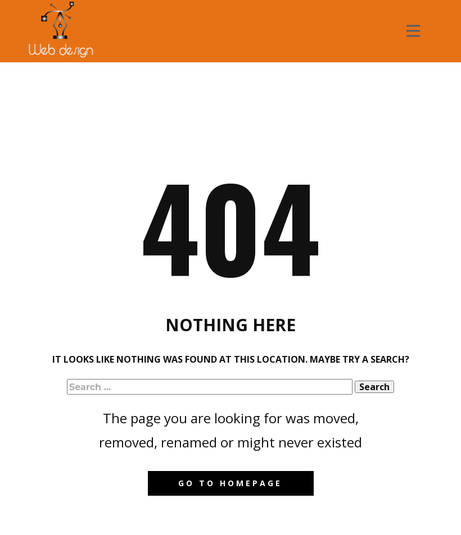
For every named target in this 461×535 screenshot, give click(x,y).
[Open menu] (413, 31)
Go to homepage (230, 483)
